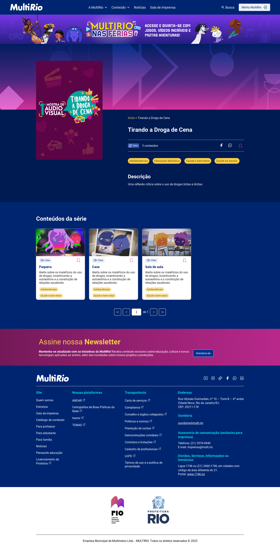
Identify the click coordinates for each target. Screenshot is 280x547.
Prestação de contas (140, 428)
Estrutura (42, 407)
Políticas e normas (138, 421)
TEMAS (79, 425)
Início (131, 118)
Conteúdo (120, 7)
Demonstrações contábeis (143, 435)
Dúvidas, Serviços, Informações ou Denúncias (203, 458)
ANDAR (78, 400)
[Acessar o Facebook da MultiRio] (227, 378)
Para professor (45, 426)
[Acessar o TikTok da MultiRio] (220, 378)
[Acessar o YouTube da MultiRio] (206, 378)
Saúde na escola (227, 161)
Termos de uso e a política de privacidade (143, 464)
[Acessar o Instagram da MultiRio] (213, 378)
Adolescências (138, 161)
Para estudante (46, 433)
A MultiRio (97, 7)
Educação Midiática (167, 161)
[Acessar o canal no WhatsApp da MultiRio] (234, 378)
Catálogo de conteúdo (50, 420)
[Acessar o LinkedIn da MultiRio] (242, 378)
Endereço (185, 392)
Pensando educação (49, 453)
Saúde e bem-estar (198, 161)
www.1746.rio (196, 474)
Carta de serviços (137, 400)
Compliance (134, 407)
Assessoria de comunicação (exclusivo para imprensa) (210, 435)
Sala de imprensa (47, 413)
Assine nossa (80, 342)
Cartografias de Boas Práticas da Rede (93, 409)
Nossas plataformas (87, 392)
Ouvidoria (185, 415)
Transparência (135, 392)
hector (78, 418)
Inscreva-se (203, 353)
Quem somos (44, 400)
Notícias (140, 7)
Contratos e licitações (140, 442)
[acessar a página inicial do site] (26, 7)
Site (39, 392)
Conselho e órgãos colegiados (146, 414)
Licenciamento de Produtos (47, 461)
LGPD (130, 456)
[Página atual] (136, 312)
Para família (44, 439)
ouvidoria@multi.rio (190, 423)
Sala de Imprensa (162, 7)
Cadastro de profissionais (143, 449)
